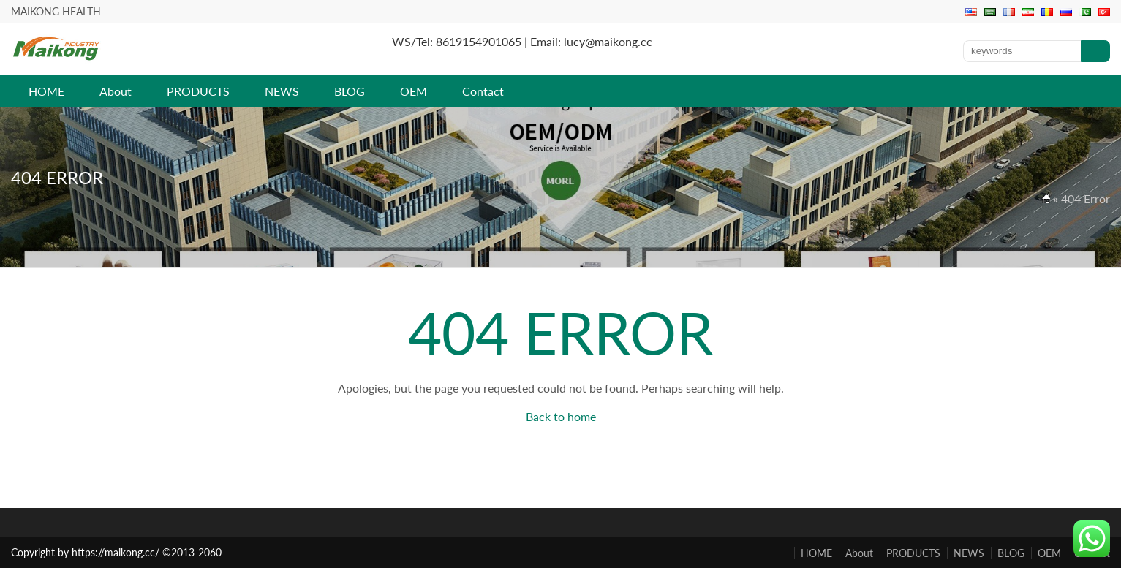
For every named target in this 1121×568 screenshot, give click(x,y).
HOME (46, 91)
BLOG (349, 91)
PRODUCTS (198, 91)
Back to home (561, 416)
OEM (413, 91)
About (115, 91)
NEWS (282, 91)
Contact (483, 91)
